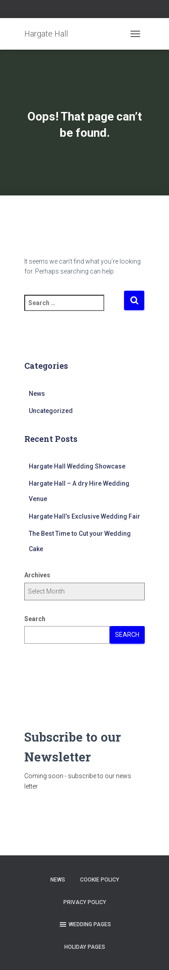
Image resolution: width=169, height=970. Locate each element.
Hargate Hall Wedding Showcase (77, 466)
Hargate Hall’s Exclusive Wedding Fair (84, 516)
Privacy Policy (84, 902)
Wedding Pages (84, 924)
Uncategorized (51, 410)
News (37, 393)
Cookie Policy (99, 880)
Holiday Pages (84, 947)
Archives (37, 575)
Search (34, 618)
